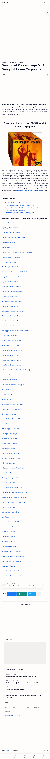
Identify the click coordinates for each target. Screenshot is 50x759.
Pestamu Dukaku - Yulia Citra (11, 522)
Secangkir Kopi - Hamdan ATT (11, 419)
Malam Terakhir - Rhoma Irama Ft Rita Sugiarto (17, 252)
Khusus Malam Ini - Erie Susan (11, 355)
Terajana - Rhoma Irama (9, 223)
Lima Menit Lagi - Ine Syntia (10, 438)
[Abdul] (7, 707)
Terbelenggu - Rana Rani (9, 541)
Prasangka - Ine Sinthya (9, 434)
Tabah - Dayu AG (7, 399)
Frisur (6, 2)
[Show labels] (12, 715)
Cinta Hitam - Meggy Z (9, 242)
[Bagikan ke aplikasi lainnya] (39, 594)
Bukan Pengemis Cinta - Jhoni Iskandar (14, 497)
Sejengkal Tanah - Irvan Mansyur (12, 340)
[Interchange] (10, 674)
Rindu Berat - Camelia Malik (10, 571)
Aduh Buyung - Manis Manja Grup (12, 311)
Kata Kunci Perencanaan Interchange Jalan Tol (21, 676)
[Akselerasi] (37, 707)
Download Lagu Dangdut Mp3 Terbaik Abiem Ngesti (21, 208)
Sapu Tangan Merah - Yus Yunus (12, 365)
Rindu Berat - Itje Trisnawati (10, 473)
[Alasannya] (8, 711)
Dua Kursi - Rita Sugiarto (9, 262)
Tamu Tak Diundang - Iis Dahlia (11, 287)
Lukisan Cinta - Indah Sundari (11, 458)
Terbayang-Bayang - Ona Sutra (11, 301)
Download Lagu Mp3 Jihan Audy (15, 210)
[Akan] (28, 707)
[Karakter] (9, 680)
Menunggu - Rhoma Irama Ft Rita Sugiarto (15, 331)
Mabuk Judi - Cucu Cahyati (10, 306)
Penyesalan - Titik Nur (9, 566)
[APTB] (9, 693)
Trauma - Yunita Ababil (9, 527)
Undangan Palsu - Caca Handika (12, 316)
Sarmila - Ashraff (7, 394)
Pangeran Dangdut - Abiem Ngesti (13, 291)
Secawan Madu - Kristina (9, 443)
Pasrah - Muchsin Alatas (9, 380)
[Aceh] (15, 707)
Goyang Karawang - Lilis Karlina (12, 487)
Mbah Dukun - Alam (8, 389)
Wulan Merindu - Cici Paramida (11, 551)
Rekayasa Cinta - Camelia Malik (11, 409)
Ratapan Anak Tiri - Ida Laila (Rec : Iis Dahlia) (16, 370)
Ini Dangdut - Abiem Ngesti (10, 296)
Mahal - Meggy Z (7, 247)
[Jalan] (15, 674)
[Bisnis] (8, 687)
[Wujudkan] (15, 680)
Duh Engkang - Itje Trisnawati (11, 478)
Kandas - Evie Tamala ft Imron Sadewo (14, 238)
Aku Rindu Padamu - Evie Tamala (12, 350)
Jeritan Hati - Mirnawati (9, 507)
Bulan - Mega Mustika (9, 463)
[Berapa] (9, 667)
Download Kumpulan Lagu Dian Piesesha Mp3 (19, 205)
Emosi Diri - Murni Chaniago (11, 453)
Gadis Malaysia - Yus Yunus (10, 345)
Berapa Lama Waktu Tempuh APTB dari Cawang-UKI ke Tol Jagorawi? (24, 696)
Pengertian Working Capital (15, 689)
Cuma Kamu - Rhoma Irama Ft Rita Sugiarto (15, 272)
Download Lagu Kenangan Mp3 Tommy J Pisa (19, 213)
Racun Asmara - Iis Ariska (10, 424)
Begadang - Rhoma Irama (10, 228)
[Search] (47, 2)
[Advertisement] (25, 19)
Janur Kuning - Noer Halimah (11, 512)
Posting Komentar (25, 604)
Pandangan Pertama (8, 375)
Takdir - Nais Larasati (8, 532)
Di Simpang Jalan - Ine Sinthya (11, 429)
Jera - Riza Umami (7, 517)
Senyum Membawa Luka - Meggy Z (13, 385)
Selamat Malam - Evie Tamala (11, 233)
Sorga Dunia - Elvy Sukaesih (10, 277)
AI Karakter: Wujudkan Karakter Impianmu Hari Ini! (22, 683)
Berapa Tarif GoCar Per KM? (15, 669)
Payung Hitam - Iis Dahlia (10, 282)
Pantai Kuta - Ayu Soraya (9, 546)
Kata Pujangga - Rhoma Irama (11, 561)
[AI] (22, 707)
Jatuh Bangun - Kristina (9, 448)
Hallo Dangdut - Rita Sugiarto (11, 267)
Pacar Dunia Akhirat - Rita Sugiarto (13, 556)
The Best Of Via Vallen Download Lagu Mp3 (19, 203)
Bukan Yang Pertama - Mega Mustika (13, 468)
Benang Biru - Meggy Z (9, 537)
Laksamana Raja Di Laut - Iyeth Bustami (14, 492)
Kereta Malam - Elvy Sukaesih (11, 257)
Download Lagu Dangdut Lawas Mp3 (29, 190)
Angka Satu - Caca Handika (10, 326)
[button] (44, 2)
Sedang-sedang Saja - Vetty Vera (12, 360)
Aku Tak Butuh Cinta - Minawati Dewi (13, 502)
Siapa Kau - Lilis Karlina (9, 483)
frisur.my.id (36, 586)
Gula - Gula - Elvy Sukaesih (10, 336)
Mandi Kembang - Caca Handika (12, 321)
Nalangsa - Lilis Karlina (9, 414)
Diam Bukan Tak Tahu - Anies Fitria (13, 404)
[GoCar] (13, 667)
